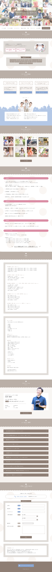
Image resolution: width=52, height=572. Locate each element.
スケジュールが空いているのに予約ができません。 (15, 466)
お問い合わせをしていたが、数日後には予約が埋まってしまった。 (18, 470)
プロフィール (32, 28)
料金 (28, 28)
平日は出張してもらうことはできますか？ (13, 461)
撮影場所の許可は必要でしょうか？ (12, 439)
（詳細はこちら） (16, 266)
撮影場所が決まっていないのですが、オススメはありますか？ (17, 457)
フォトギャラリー (17, 28)
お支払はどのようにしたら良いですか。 (13, 448)
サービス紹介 (4, 28)
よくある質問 (38, 28)
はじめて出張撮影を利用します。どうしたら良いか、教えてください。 (18, 435)
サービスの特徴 (10, 28)
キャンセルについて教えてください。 (12, 444)
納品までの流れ (23, 28)
